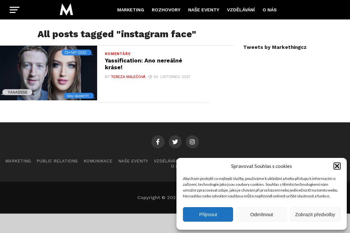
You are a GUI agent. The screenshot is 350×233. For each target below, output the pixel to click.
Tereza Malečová (128, 77)
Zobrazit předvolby (315, 214)
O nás (270, 9)
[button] (337, 166)
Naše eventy (203, 9)
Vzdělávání (241, 9)
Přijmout (208, 214)
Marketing (130, 9)
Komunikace (98, 162)
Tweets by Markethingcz (275, 47)
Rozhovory (166, 9)
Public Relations (57, 162)
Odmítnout (261, 214)
